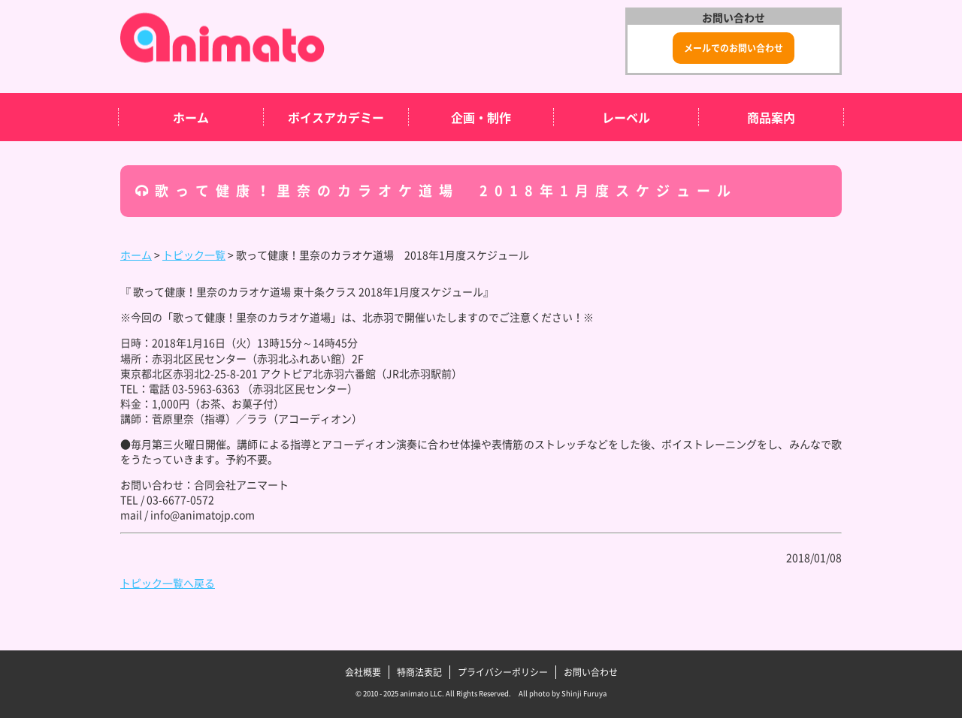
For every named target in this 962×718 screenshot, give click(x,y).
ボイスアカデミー (336, 117)
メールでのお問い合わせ (733, 48)
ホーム (191, 117)
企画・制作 (481, 117)
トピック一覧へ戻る (167, 582)
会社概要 (363, 672)
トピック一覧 (193, 254)
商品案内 (771, 117)
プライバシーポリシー (503, 672)
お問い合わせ (591, 672)
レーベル (626, 117)
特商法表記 (419, 672)
